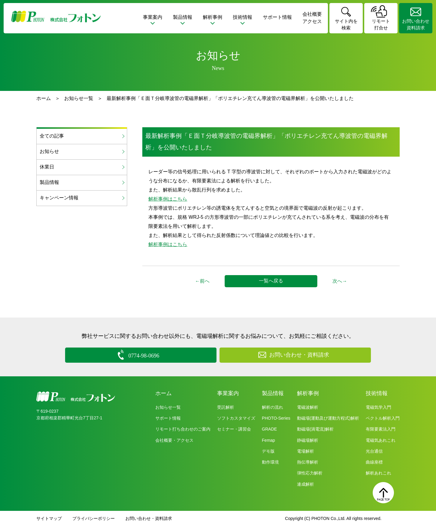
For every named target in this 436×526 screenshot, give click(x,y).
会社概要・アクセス (174, 440)
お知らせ (49, 151)
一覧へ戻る (271, 280)
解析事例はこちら (167, 198)
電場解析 (305, 451)
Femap (268, 440)
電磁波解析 (307, 407)
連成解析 (305, 483)
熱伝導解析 (307, 462)
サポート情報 (277, 17)
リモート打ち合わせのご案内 (182, 429)
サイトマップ (49, 518)
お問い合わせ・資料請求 (148, 518)
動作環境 (270, 462)
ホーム (43, 98)
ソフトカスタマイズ (236, 418)
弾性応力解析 (309, 473)
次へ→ (339, 281)
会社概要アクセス (312, 18)
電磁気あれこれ (380, 440)
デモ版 (268, 451)
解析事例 (308, 393)
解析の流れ (272, 407)
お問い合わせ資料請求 (415, 24)
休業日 (47, 166)
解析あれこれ (378, 473)
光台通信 (374, 451)
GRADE (269, 429)
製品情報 (49, 182)
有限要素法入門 (380, 429)
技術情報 (377, 393)
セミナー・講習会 (234, 429)
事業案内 (228, 393)
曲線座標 (374, 462)
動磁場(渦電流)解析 (315, 429)
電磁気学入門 (378, 407)
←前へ (202, 281)
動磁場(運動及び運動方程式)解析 (328, 418)
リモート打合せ (381, 24)
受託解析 (225, 407)
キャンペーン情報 (59, 197)
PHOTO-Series (276, 418)
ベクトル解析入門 (383, 418)
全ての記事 (52, 135)
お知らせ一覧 (78, 98)
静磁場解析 (307, 440)
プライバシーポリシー (93, 518)
